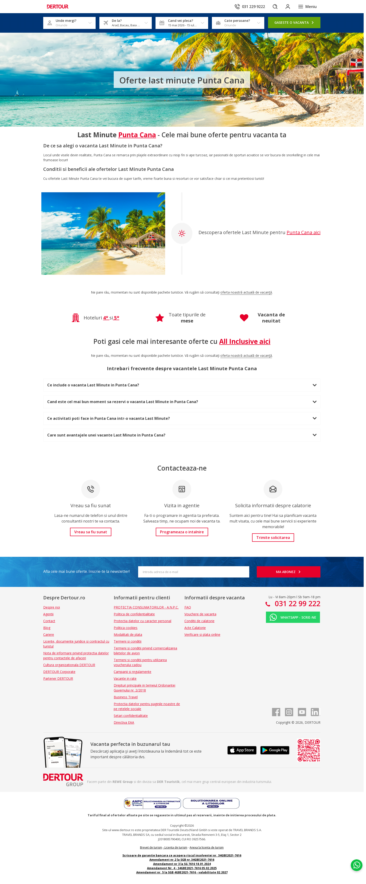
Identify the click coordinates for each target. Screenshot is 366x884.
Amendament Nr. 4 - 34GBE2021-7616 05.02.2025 (182, 868)
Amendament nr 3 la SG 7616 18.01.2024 (182, 864)
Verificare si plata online (202, 634)
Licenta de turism (175, 847)
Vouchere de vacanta (200, 614)
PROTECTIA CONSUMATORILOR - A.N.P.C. (146, 607)
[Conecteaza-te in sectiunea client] (287, 6)
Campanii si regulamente (132, 671)
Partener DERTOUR (58, 678)
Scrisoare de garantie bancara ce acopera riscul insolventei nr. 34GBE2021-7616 (181, 855)
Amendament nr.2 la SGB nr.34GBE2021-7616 (181, 860)
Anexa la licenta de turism (207, 847)
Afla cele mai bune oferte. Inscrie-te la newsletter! (86, 571)
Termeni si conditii (127, 641)
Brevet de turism (151, 847)
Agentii (48, 614)
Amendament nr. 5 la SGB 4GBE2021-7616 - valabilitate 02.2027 (182, 872)
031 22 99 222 (296, 603)
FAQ (187, 607)
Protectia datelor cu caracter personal (142, 621)
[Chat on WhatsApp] (355, 857)
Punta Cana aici (303, 232)
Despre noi (51, 607)
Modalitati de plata (128, 634)
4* (105, 317)
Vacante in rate (125, 678)
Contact (49, 621)
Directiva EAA (124, 722)
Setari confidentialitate (131, 715)
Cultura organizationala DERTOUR (69, 665)
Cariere (48, 634)
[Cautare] (274, 6)
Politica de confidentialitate (134, 614)
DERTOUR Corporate (59, 671)
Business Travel (126, 697)
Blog (46, 627)
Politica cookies (125, 627)
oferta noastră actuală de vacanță (246, 292)
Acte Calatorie (195, 627)
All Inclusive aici (244, 341)
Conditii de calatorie (199, 621)
